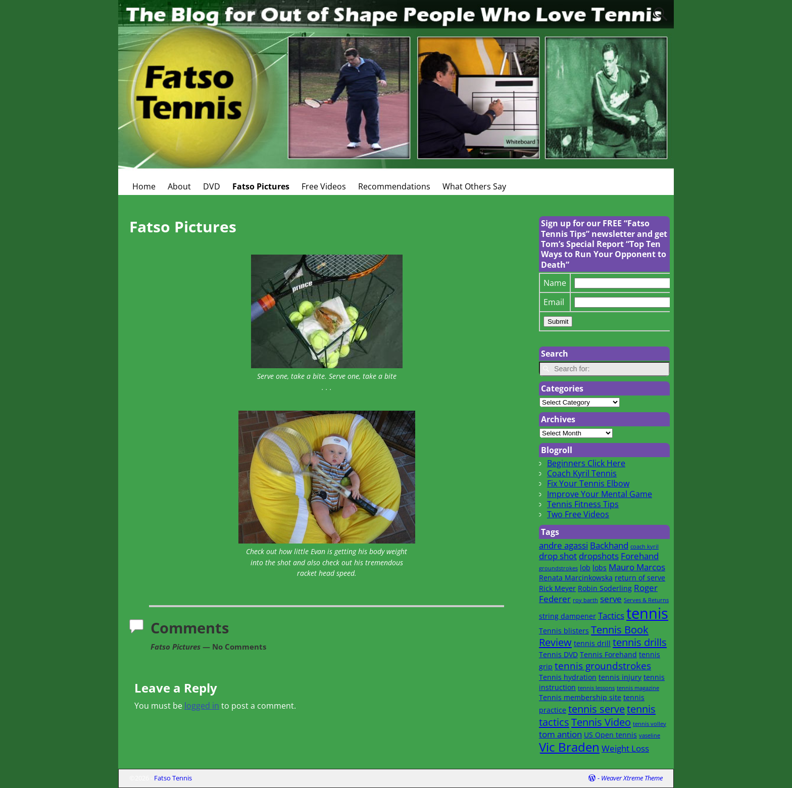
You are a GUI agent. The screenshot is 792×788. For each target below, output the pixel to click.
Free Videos (324, 186)
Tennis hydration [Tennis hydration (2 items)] (568, 677)
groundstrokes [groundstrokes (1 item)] (558, 568)
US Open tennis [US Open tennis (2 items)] (610, 735)
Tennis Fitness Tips (583, 504)
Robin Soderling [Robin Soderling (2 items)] (605, 588)
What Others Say (474, 186)
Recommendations (394, 186)
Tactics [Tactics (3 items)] (611, 615)
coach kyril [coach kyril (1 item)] (644, 546)
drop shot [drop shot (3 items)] (558, 556)
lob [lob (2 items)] (585, 567)
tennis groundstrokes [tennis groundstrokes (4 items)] (603, 665)
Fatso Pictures (260, 186)
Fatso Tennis (173, 777)
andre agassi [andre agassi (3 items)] (563, 545)
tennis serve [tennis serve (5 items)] (596, 709)
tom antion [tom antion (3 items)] (560, 734)
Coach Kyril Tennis (582, 473)
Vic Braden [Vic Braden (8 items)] (569, 747)
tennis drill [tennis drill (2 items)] (592, 643)
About (179, 186)
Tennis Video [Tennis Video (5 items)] (601, 722)
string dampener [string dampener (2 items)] (567, 616)
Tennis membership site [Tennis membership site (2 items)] (580, 697)
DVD (211, 186)
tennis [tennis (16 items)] (647, 613)
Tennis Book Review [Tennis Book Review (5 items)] (594, 636)
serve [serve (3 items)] (611, 599)
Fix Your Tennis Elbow (588, 483)
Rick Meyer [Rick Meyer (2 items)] (557, 588)
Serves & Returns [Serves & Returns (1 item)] (646, 600)
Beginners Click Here (586, 463)
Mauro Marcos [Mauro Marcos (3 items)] (637, 567)
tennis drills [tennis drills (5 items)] (640, 642)
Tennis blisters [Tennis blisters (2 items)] (564, 630)
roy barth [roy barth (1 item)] (585, 600)
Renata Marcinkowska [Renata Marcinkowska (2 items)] (576, 577)
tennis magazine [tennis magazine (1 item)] (638, 688)
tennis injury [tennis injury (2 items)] (620, 677)
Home (144, 186)
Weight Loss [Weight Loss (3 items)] (625, 748)
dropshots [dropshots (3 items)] (599, 556)
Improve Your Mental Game (599, 494)
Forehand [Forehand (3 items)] (640, 556)
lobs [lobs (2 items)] (599, 567)
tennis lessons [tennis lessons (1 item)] (596, 688)
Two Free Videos (578, 514)
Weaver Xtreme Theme (632, 777)
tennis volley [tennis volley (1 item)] (649, 723)
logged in (201, 705)
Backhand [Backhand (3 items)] (609, 545)
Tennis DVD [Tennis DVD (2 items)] (558, 654)
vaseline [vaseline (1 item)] (649, 735)
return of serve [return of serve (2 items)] (640, 577)
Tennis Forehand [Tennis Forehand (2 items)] (608, 654)
